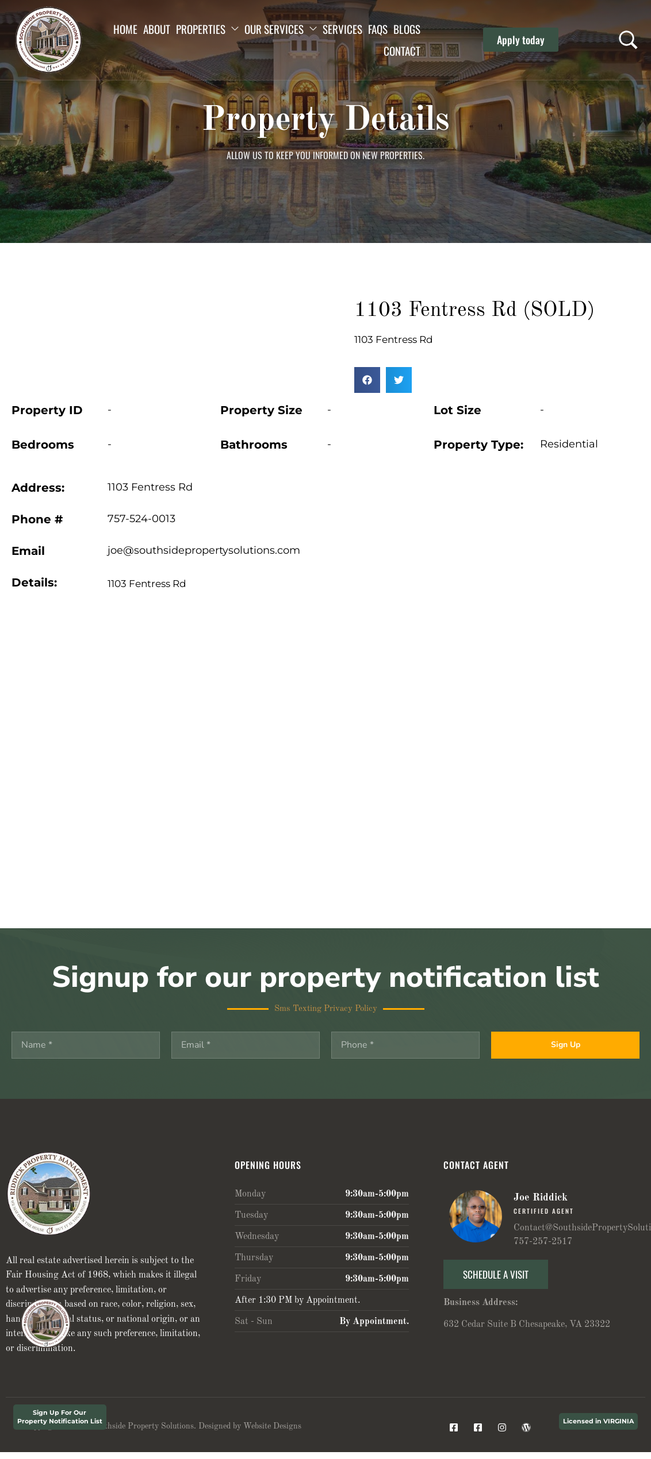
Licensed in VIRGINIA (598, 1421)
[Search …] (628, 40)
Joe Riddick (541, 1197)
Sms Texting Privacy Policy (325, 1009)
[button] (520, 40)
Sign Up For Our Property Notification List (59, 1416)
